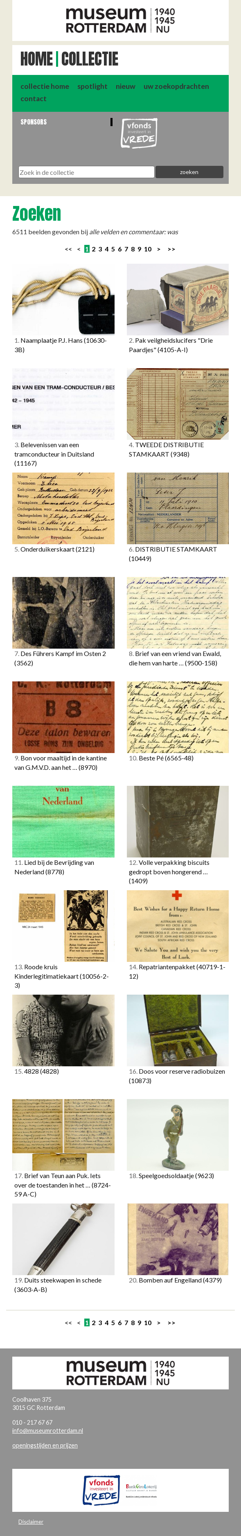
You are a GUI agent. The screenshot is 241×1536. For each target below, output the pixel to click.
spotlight (92, 86)
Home (36, 59)
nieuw (125, 86)
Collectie (89, 59)
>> (171, 249)
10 (147, 249)
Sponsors (33, 122)
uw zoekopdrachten (176, 86)
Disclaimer (30, 1521)
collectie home (44, 86)
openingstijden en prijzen (45, 1445)
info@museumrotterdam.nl (47, 1430)
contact (33, 98)
